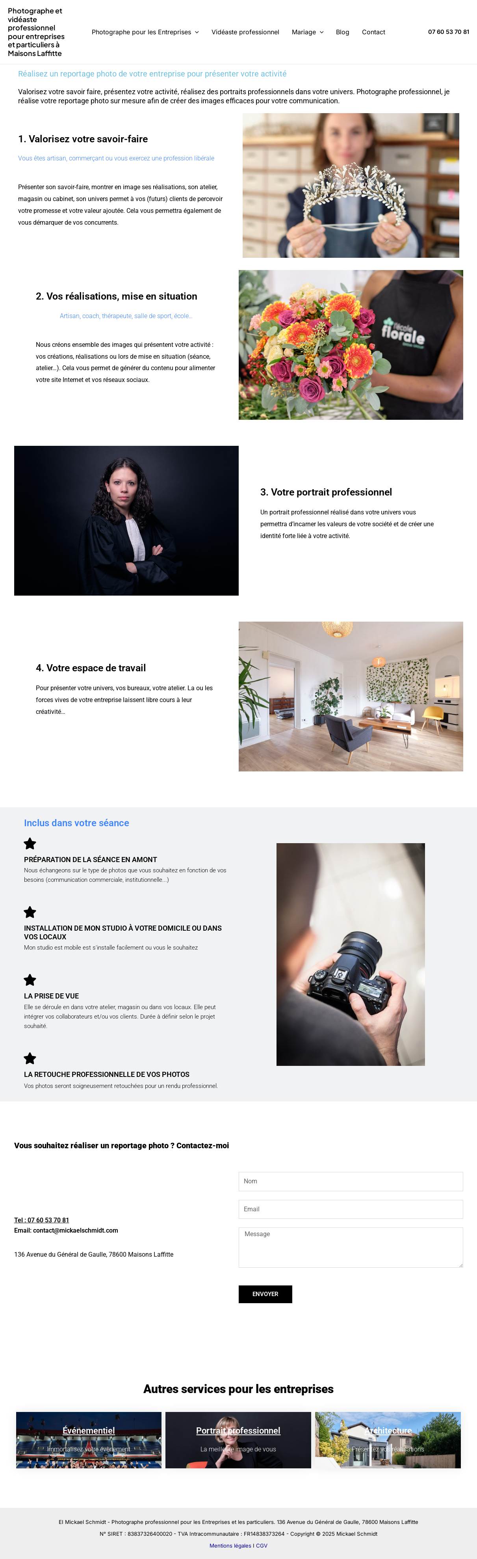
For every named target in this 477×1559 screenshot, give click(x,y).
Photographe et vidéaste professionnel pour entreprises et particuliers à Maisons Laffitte (36, 32)
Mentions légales (230, 1545)
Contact (373, 32)
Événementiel (89, 1431)
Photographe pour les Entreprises (145, 32)
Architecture (388, 1431)
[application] (195, 32)
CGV (261, 1545)
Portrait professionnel (238, 1431)
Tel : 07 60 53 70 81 (41, 1220)
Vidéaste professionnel (245, 32)
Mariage (308, 32)
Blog (342, 32)
